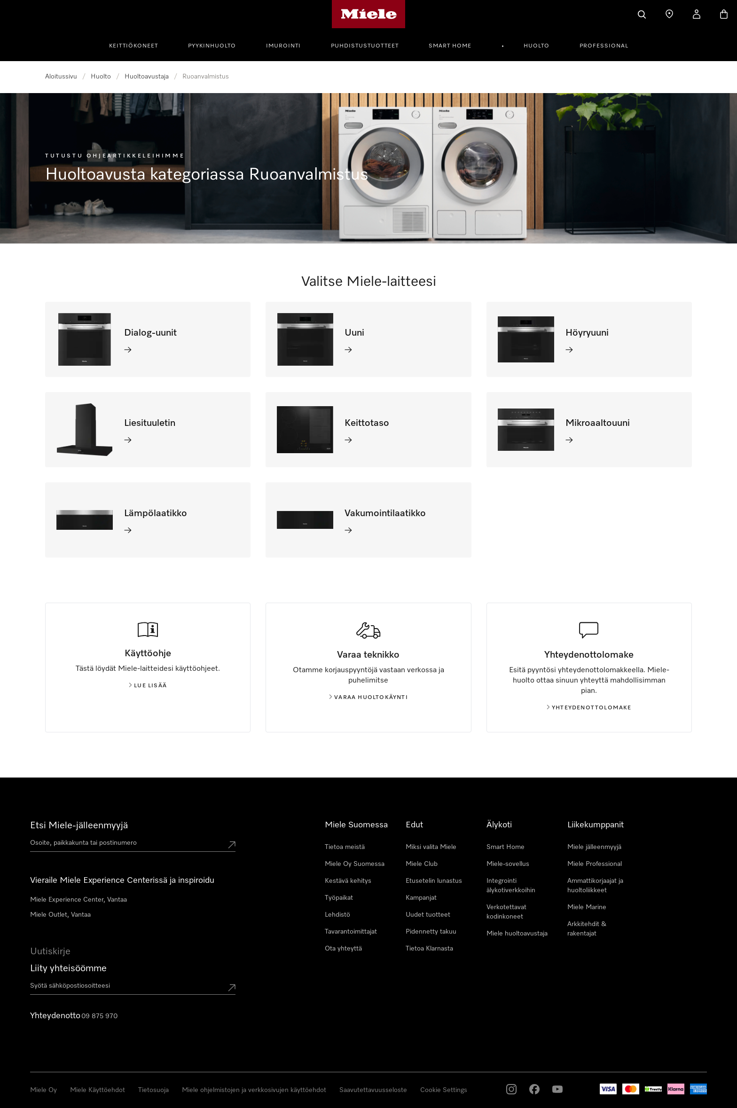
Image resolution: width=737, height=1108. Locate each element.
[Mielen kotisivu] (369, 14)
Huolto (536, 46)
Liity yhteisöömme (68, 968)
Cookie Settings (443, 1090)
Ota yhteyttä (343, 948)
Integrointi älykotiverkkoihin (510, 886)
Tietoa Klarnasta (429, 948)
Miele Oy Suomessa (354, 864)
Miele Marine (586, 907)
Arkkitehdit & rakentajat (586, 929)
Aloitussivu (61, 76)
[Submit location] (231, 845)
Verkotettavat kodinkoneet (506, 912)
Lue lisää (148, 686)
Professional (604, 46)
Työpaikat (339, 898)
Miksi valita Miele (431, 847)
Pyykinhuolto (212, 46)
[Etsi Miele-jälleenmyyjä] (669, 14)
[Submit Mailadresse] (231, 987)
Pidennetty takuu (431, 931)
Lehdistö (337, 915)
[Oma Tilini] (696, 14)
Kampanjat (421, 898)
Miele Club (422, 864)
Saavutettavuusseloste (373, 1090)
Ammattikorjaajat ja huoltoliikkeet (595, 886)
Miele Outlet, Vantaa (60, 915)
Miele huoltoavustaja (517, 933)
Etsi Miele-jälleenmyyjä (79, 825)
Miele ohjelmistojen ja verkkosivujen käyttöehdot (254, 1090)
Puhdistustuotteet (365, 46)
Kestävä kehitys (348, 881)
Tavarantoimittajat (351, 931)
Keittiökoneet (133, 46)
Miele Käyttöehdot (97, 1090)
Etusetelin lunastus (434, 881)
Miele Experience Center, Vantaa (78, 899)
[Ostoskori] (723, 14)
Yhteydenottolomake (589, 708)
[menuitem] (138, 44)
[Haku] (642, 14)
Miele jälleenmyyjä (594, 847)
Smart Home (450, 46)
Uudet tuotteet (428, 915)
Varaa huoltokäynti (368, 697)
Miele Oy (43, 1090)
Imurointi (283, 46)
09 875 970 (99, 1016)
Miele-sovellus (507, 864)
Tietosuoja (153, 1090)
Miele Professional (594, 864)
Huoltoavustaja (147, 76)
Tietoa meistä (345, 847)
